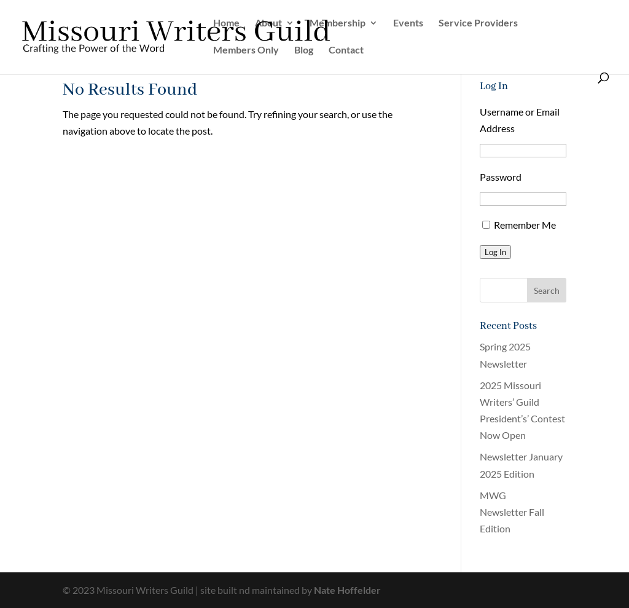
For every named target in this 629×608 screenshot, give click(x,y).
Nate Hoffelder (347, 590)
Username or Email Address (520, 120)
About (268, 23)
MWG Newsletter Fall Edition (512, 511)
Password (501, 177)
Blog (303, 50)
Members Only (246, 50)
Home (226, 23)
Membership (337, 23)
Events (408, 23)
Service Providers (478, 23)
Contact (346, 50)
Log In (495, 252)
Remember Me (525, 225)
